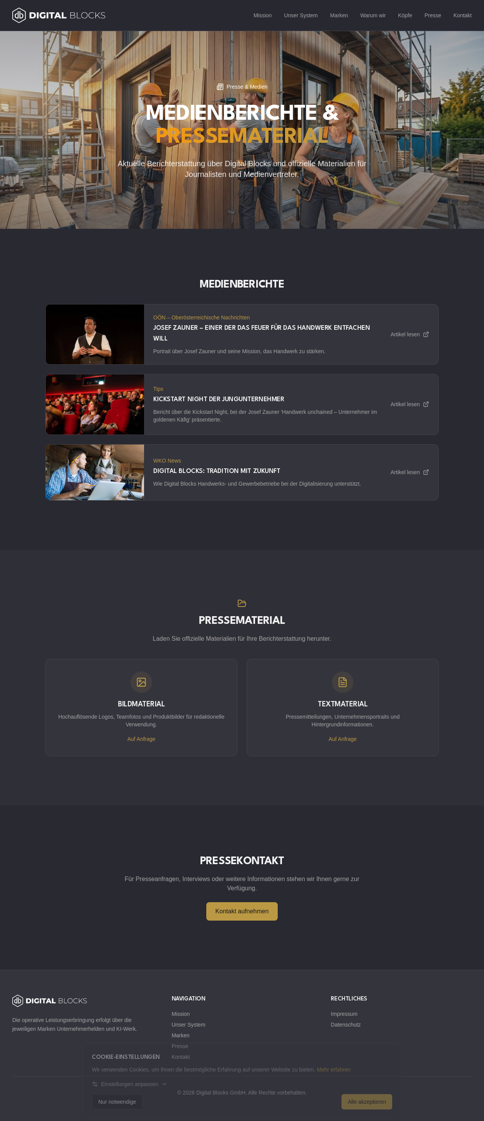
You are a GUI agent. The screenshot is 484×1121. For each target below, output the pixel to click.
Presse (432, 15)
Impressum (344, 1014)
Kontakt (463, 15)
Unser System (301, 15)
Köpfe (405, 15)
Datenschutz (346, 1025)
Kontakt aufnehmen (242, 911)
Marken (339, 15)
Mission (263, 15)
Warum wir (373, 15)
